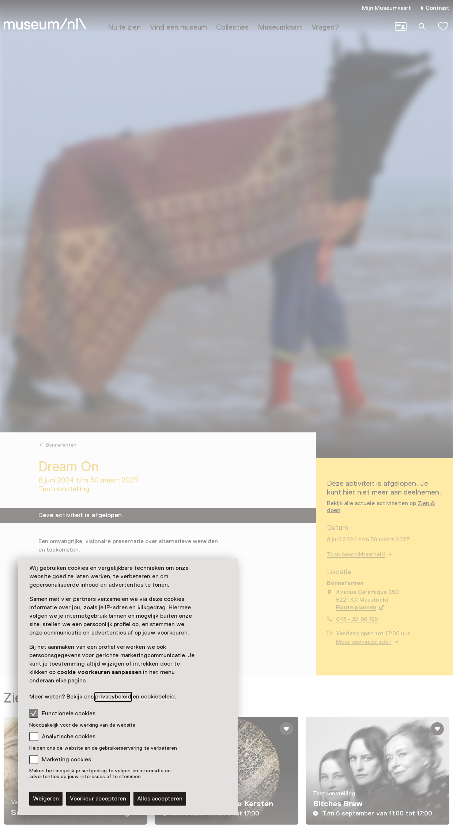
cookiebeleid (158, 696)
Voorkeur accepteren (98, 798)
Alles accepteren (159, 798)
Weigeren (46, 798)
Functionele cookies (62, 713)
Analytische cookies (68, 736)
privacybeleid (113, 696)
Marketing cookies (66, 759)
